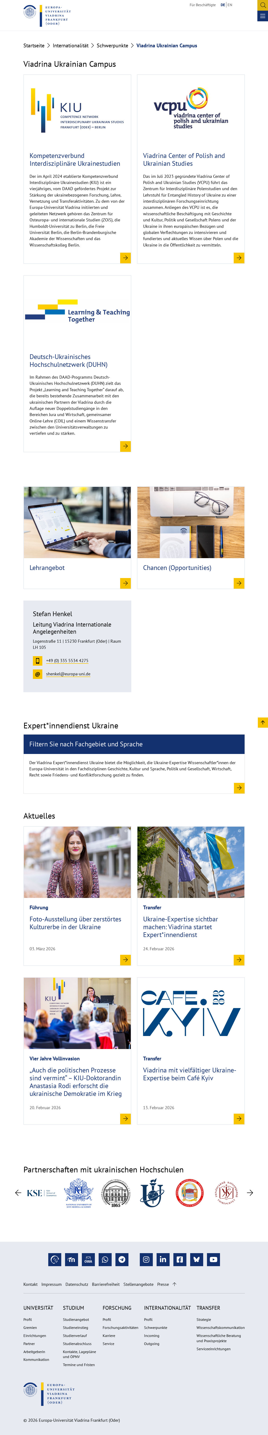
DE (223, 4)
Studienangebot (76, 1319)
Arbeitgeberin (34, 1351)
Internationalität (70, 45)
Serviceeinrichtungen (214, 1348)
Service (108, 1343)
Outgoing (151, 1343)
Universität (38, 1307)
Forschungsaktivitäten (120, 1327)
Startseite (33, 45)
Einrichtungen (34, 1335)
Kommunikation (36, 1359)
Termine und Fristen (79, 1364)
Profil (27, 1319)
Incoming (151, 1335)
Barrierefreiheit (106, 1284)
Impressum (51, 1284)
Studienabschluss (77, 1343)
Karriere (109, 1335)
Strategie (204, 1319)
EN (230, 4)
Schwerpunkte (112, 45)
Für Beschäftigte (203, 4)
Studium (73, 1307)
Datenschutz (77, 1284)
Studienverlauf (75, 1335)
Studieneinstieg (75, 1327)
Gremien (30, 1327)
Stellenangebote (138, 1284)
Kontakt (30, 1284)
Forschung (117, 1307)
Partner (29, 1343)
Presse (163, 1284)
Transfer (208, 1307)
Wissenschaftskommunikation (221, 1327)
